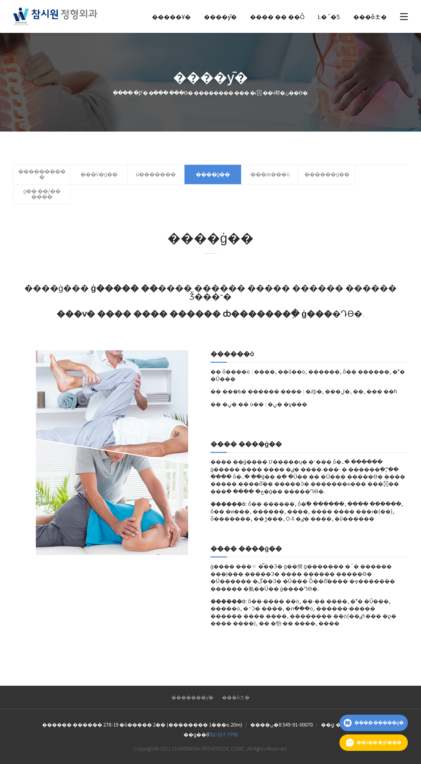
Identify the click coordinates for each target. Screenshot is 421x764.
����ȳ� (220, 16)
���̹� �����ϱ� (374, 723)
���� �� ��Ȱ (277, 16)
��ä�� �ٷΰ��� (373, 742)
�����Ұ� (171, 16)
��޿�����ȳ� (192, 677)
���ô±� (370, 16)
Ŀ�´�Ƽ (329, 16)
